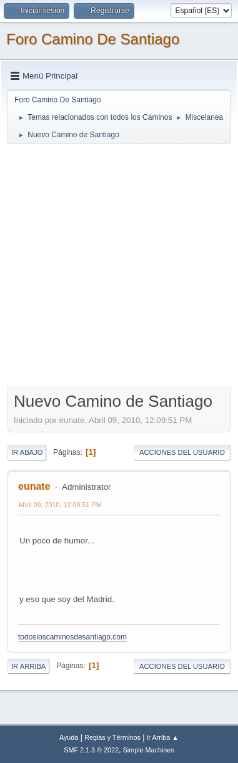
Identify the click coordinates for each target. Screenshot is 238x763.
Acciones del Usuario (182, 452)
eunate (34, 486)
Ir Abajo (26, 452)
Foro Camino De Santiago (92, 39)
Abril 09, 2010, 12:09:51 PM (60, 504)
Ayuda (68, 737)
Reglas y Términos (112, 737)
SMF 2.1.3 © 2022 (91, 750)
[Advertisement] (119, 264)
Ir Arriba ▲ (163, 737)
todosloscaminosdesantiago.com (72, 637)
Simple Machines (148, 750)
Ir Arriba (28, 666)
